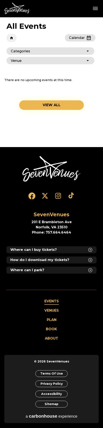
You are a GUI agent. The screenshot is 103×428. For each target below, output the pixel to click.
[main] (51, 82)
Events (51, 301)
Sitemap (51, 404)
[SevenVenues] (51, 169)
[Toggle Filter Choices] (50, 51)
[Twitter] (45, 197)
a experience (51, 416)
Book (51, 329)
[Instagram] (58, 197)
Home (11, 38)
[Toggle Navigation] (95, 8)
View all (52, 105)
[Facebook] (31, 197)
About (51, 338)
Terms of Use (51, 373)
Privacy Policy (52, 384)
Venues (51, 310)
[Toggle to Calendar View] (80, 38)
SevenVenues (18, 8)
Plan (51, 320)
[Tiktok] (71, 197)
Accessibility (51, 394)
